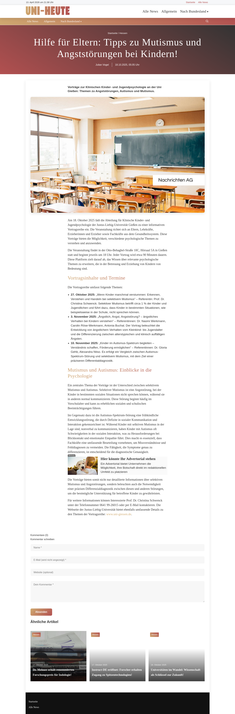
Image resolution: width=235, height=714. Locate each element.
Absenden (41, 612)
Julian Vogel (102, 64)
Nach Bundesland (193, 11)
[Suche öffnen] (207, 21)
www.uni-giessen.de (118, 514)
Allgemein (169, 11)
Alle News (203, 2)
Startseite (190, 2)
